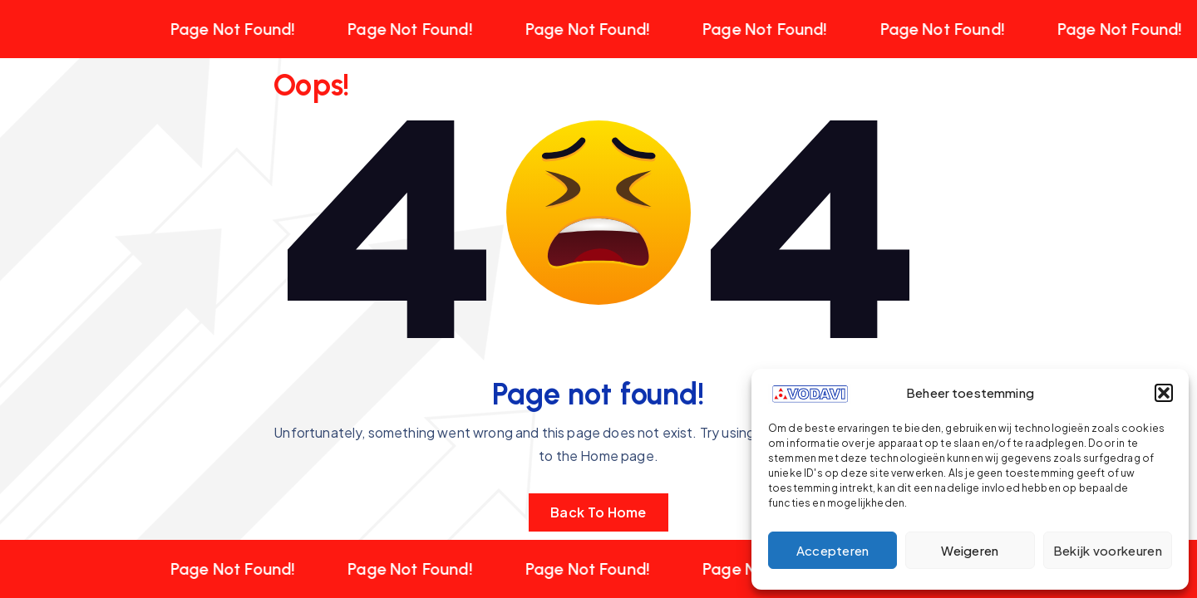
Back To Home (598, 512)
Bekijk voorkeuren (1107, 550)
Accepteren (832, 550)
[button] (1163, 393)
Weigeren (969, 550)
